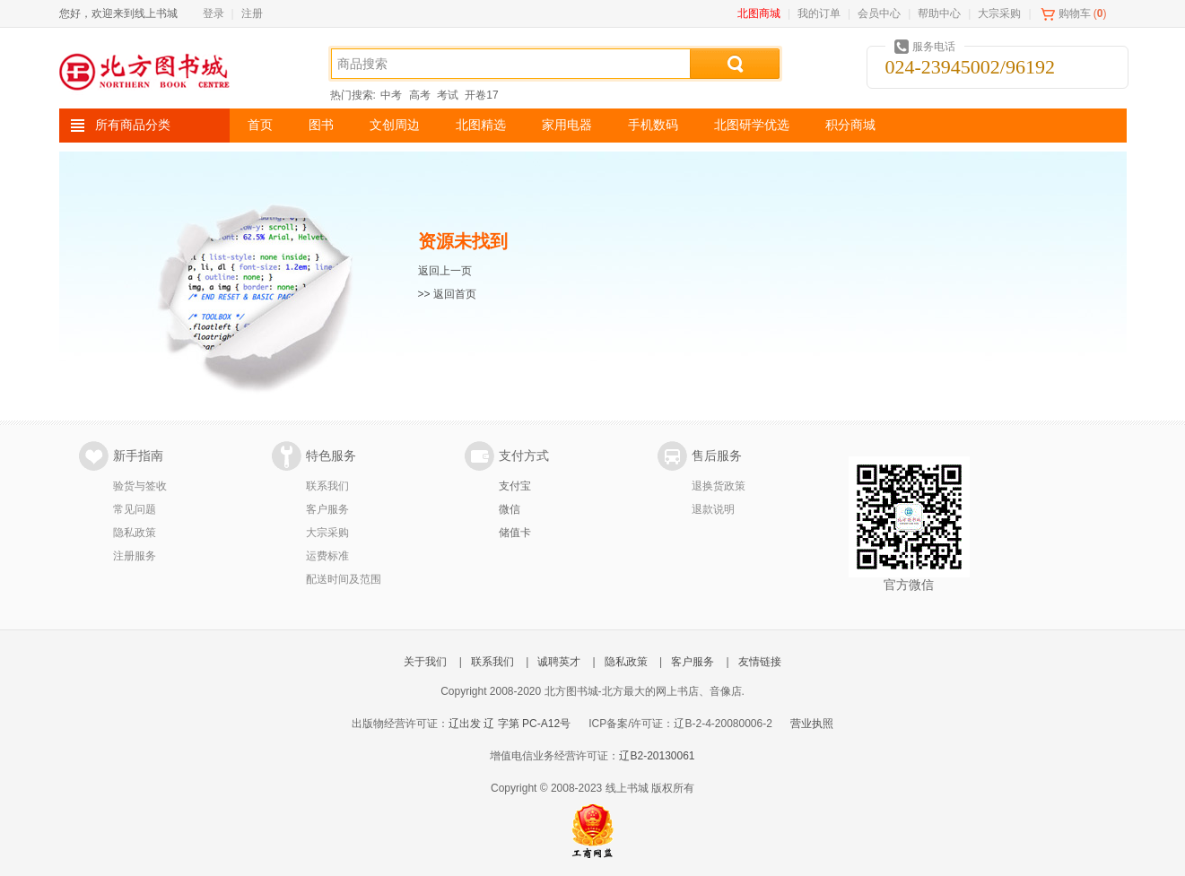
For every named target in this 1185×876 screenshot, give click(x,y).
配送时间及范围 (343, 579)
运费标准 (327, 556)
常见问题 (134, 509)
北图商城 (758, 13)
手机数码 (653, 125)
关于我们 (425, 661)
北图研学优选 (751, 125)
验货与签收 (140, 486)
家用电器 (567, 125)
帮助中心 (939, 13)
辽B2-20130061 (656, 756)
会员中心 (879, 13)
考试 (447, 95)
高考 (420, 95)
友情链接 (759, 661)
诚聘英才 (558, 661)
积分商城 (850, 125)
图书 (321, 125)
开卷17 (481, 95)
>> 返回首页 (447, 294)
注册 (252, 13)
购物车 (1075, 13)
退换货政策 (718, 486)
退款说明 (713, 509)
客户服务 (327, 509)
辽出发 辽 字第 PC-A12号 (510, 723)
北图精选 (481, 125)
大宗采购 (999, 13)
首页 (260, 125)
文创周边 (395, 125)
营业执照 (811, 723)
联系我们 (327, 486)
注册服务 (134, 556)
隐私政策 (134, 532)
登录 (213, 13)
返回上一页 (445, 271)
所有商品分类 (132, 125)
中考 (391, 95)
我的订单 (819, 13)
